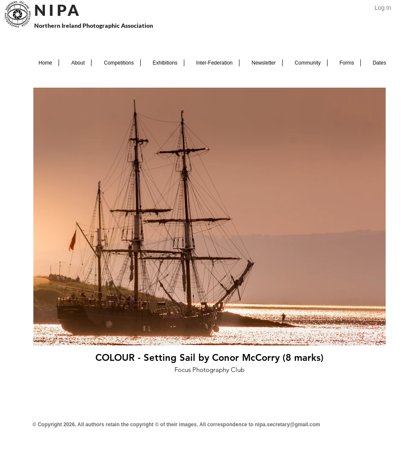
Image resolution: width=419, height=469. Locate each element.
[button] (75, 62)
